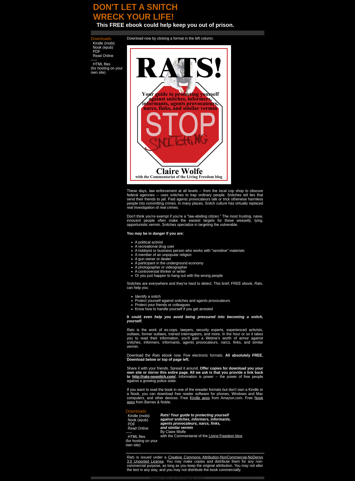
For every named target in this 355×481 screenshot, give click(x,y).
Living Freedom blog (225, 436)
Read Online (103, 56)
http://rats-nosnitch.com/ (154, 377)
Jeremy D (200, 478)
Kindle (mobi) (104, 43)
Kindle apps (200, 398)
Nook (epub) (103, 47)
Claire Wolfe (176, 478)
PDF (96, 52)
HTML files (102, 64)
